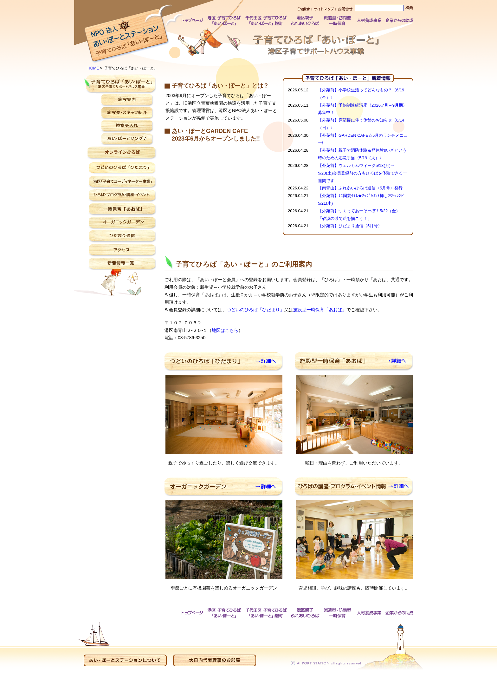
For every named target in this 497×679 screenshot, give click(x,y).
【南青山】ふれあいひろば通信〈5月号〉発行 (360, 188)
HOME (93, 68)
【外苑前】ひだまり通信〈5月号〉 (350, 225)
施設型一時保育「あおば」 (319, 309)
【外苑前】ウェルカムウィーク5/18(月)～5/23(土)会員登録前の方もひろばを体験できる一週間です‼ (362, 173)
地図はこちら (225, 330)
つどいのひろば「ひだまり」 (255, 309)
